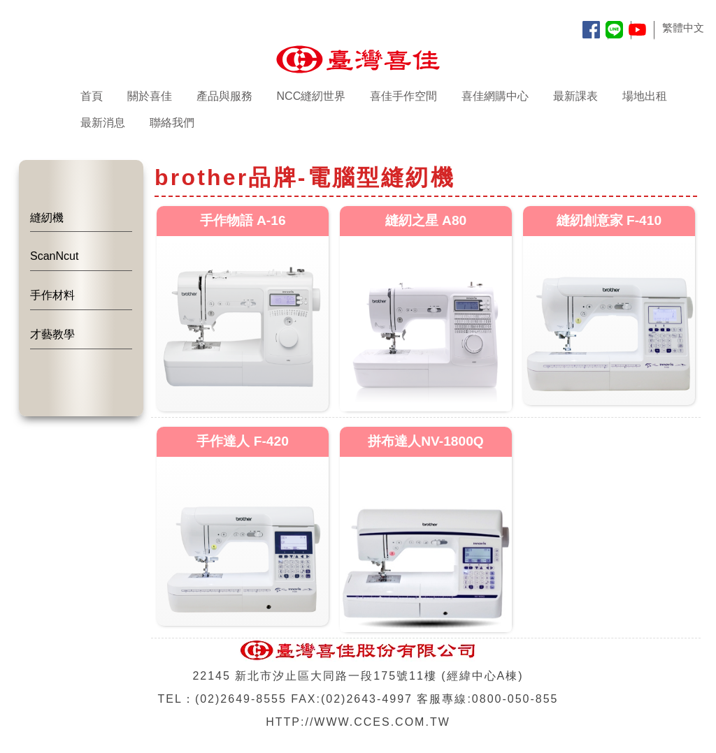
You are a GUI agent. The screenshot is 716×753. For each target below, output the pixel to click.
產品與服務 (224, 96)
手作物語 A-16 (243, 220)
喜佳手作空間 (403, 96)
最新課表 (575, 96)
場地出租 (644, 96)
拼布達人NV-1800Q (426, 441)
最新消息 (102, 123)
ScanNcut (54, 256)
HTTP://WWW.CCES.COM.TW (358, 722)
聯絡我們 (172, 123)
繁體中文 (683, 28)
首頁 (91, 96)
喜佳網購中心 (495, 96)
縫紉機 (47, 218)
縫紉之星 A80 (426, 220)
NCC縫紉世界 (311, 96)
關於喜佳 (149, 96)
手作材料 (52, 295)
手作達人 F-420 (242, 441)
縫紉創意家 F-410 (609, 220)
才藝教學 (52, 334)
